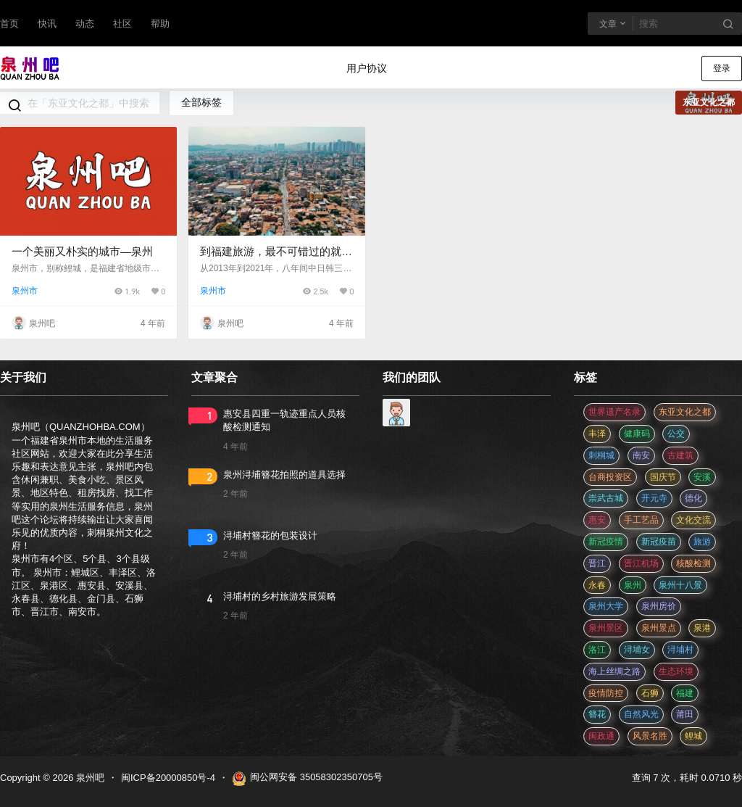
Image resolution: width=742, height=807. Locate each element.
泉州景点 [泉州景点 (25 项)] (658, 628)
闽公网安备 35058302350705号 (307, 778)
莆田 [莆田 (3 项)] (684, 714)
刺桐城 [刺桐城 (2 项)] (601, 455)
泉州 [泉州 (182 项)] (632, 585)
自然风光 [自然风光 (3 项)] (641, 714)
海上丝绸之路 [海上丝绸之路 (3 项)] (614, 671)
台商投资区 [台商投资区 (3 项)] (610, 477)
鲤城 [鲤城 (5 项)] (693, 736)
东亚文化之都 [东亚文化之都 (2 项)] (685, 412)
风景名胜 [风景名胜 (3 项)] (650, 736)
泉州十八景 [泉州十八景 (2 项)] (680, 585)
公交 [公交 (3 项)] (676, 434)
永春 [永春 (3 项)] (597, 585)
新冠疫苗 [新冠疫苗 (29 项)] (658, 542)
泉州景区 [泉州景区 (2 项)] (605, 628)
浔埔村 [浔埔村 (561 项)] (680, 650)
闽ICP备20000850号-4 (168, 777)
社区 (122, 23)
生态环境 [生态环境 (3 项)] (676, 671)
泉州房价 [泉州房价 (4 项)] (658, 606)
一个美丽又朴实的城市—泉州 (82, 251)
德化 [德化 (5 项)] (693, 498)
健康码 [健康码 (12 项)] (637, 434)
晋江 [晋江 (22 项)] (597, 563)
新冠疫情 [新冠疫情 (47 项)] (605, 542)
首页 (9, 23)
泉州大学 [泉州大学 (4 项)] (605, 606)
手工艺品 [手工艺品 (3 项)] (641, 520)
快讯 (47, 23)
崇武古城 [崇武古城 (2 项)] (605, 498)
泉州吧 (88, 777)
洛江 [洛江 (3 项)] (597, 650)
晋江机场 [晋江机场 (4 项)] (641, 563)
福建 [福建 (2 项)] (684, 693)
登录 (721, 68)
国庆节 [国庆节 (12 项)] (663, 477)
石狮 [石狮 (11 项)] (650, 693)
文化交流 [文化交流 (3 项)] (693, 520)
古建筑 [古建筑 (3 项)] (680, 455)
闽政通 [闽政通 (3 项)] (601, 736)
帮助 (160, 23)
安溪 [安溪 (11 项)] (702, 477)
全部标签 (201, 102)
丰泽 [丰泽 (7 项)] (597, 434)
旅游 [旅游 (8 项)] (702, 542)
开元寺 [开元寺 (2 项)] (654, 498)
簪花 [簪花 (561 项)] (597, 714)
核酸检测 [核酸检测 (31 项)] (693, 563)
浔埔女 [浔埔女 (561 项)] (637, 650)
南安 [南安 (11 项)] (641, 455)
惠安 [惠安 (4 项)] (597, 520)
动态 (84, 23)
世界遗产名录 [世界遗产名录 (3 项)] (614, 412)
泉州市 (25, 291)
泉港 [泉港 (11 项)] (702, 628)
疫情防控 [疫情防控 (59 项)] (605, 693)
